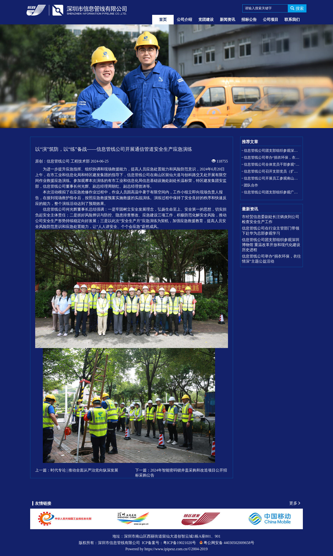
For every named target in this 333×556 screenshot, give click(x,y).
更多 (295, 503)
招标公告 (249, 19)
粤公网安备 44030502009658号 (229, 543)
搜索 (297, 8)
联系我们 (292, 19)
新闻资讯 (227, 19)
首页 (163, 19)
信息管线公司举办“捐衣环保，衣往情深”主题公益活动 (286, 157)
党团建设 (206, 19)
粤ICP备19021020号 (179, 543)
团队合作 (251, 185)
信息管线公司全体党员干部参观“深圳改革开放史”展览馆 (288, 164)
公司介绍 (184, 19)
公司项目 (270, 19)
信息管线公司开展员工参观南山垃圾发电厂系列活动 (285, 178)
